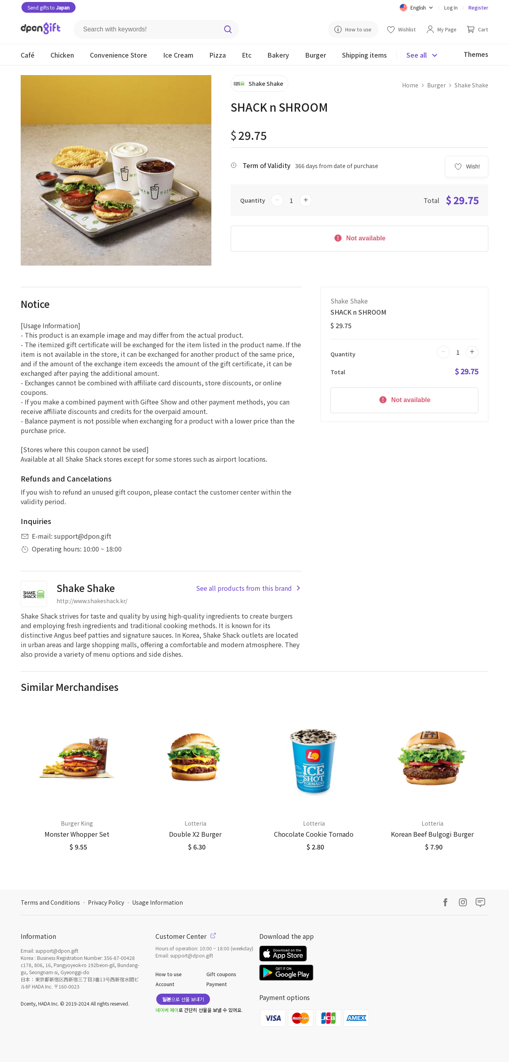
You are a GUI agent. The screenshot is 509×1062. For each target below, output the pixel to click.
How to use (168, 974)
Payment (216, 984)
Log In (451, 7)
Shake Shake (471, 85)
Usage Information (157, 902)
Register (478, 7)
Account (165, 984)
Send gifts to (48, 7)
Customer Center (185, 936)
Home (410, 85)
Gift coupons (221, 974)
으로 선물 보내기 (183, 999)
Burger (436, 85)
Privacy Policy (106, 902)
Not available (359, 237)
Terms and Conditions (50, 902)
